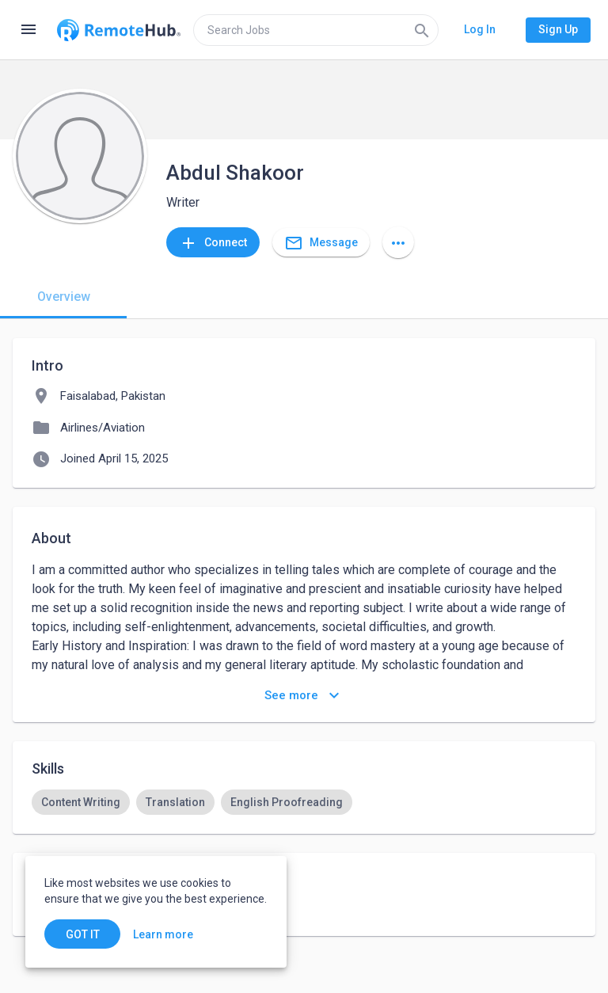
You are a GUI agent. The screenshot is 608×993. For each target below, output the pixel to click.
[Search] (422, 30)
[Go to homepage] (118, 30)
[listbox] (304, 802)
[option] (81, 802)
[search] (316, 30)
